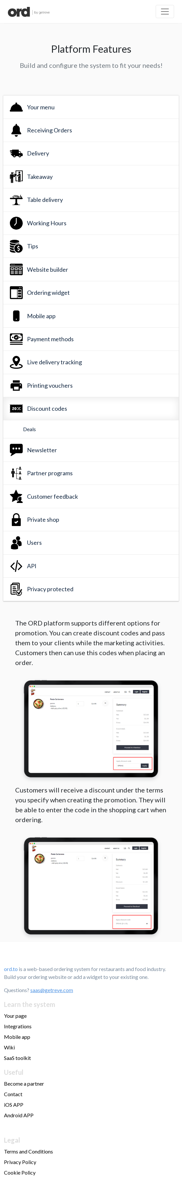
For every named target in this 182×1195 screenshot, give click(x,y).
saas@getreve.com (51, 990)
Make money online (26, 1126)
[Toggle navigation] (165, 11)
